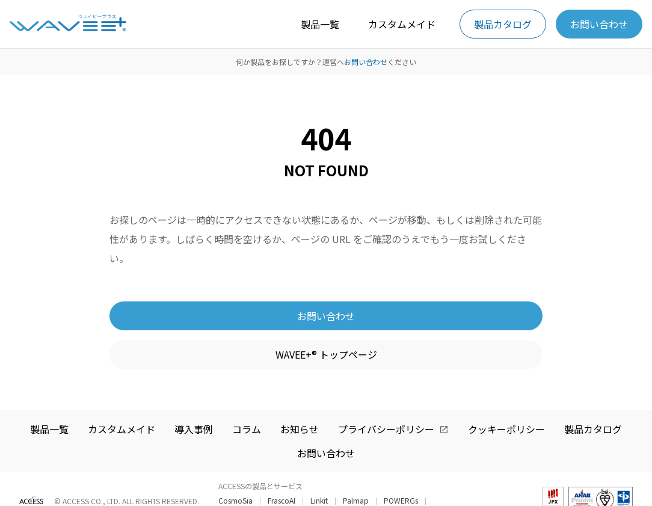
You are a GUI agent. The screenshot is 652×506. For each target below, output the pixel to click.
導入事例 (193, 429)
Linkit (319, 500)
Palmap (356, 500)
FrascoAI (281, 500)
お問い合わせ (599, 24)
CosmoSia (235, 500)
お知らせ (299, 429)
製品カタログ (503, 24)
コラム (246, 429)
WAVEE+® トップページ (326, 354)
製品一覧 (320, 24)
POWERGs (401, 500)
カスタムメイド (401, 24)
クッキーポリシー (506, 429)
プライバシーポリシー (386, 429)
